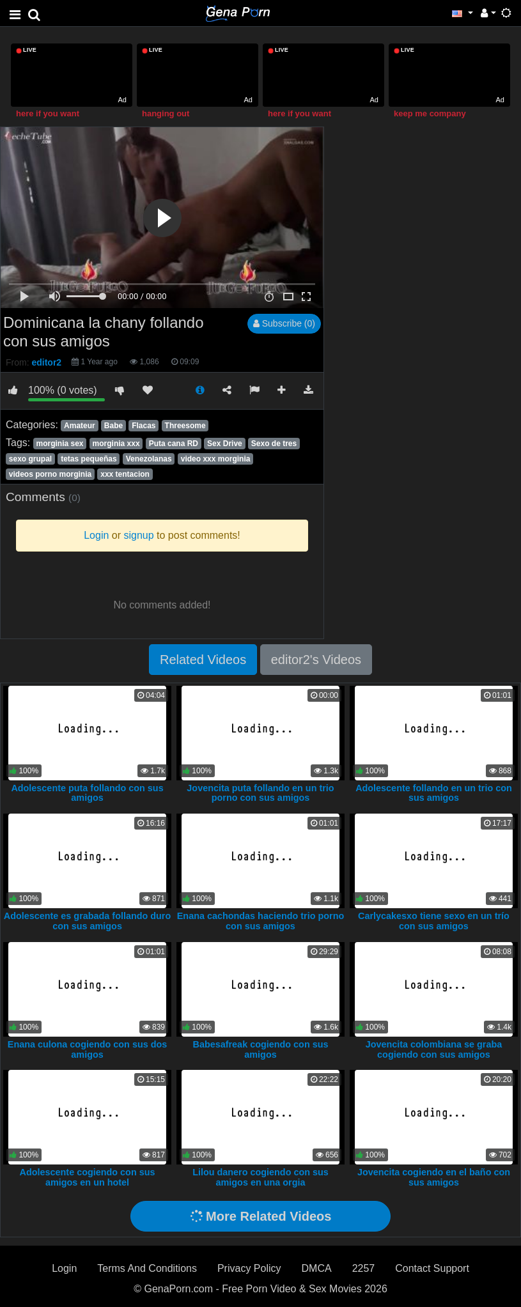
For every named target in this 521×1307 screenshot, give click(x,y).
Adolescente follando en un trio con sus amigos (433, 793)
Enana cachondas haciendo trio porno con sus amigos (260, 921)
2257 (363, 1268)
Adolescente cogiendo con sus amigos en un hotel (87, 1177)
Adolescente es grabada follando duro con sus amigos (87, 921)
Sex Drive (224, 443)
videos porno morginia (50, 474)
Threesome (185, 425)
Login (64, 1268)
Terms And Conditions (147, 1268)
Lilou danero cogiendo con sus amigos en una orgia (260, 1177)
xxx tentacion (125, 474)
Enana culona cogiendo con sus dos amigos (87, 1049)
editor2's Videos (316, 660)
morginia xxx (116, 443)
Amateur (79, 425)
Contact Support (432, 1268)
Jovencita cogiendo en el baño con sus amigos (433, 1177)
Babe (113, 425)
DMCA (317, 1268)
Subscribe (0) (284, 323)
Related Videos (203, 660)
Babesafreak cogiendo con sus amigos (261, 1049)
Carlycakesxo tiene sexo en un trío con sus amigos (433, 921)
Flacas (143, 425)
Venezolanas (149, 458)
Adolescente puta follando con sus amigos (87, 793)
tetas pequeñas (88, 458)
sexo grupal (30, 458)
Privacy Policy (249, 1268)
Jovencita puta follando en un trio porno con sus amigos (260, 793)
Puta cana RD (173, 443)
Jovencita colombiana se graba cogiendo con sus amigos (434, 1049)
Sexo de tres (274, 443)
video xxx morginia (216, 458)
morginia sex (59, 443)
